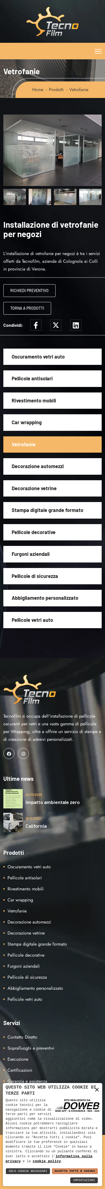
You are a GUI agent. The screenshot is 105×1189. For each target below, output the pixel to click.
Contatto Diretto (22, 1037)
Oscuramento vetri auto (38, 357)
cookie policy (47, 1161)
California (36, 826)
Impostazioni (84, 1180)
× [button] (96, 1089)
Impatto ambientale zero (53, 802)
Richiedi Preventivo (29, 290)
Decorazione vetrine (34, 488)
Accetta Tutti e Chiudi (75, 1171)
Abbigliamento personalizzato (45, 598)
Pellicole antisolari (32, 378)
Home (37, 89)
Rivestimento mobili (34, 400)
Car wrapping (27, 422)
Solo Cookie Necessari (28, 1171)
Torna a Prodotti (27, 308)
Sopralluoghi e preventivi (31, 1048)
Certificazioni (20, 1070)
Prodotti (56, 89)
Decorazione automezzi (38, 466)
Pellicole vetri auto (32, 620)
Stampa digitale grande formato (47, 510)
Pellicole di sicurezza (35, 576)
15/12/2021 (33, 818)
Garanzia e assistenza (27, 1081)
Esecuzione (18, 1059)
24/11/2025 (34, 795)
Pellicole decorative (34, 532)
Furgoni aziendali (31, 554)
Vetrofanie (24, 444)
